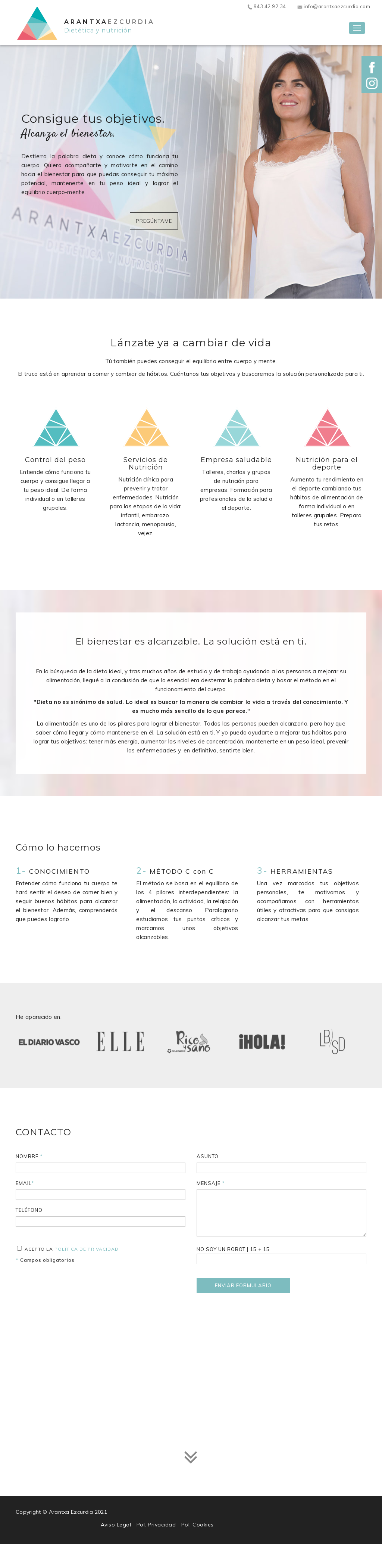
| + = (281, 1255)
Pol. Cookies (197, 1524)
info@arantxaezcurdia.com (333, 6)
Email (25, 1183)
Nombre (29, 1156)
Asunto (208, 1156)
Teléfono (29, 1210)
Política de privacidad (86, 1249)
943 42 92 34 (266, 6)
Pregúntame (154, 221)
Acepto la (67, 1249)
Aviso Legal (116, 1524)
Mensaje (211, 1183)
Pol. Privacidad (156, 1524)
